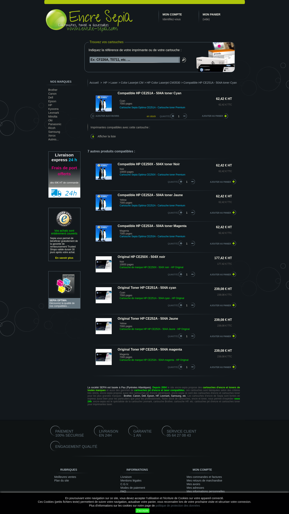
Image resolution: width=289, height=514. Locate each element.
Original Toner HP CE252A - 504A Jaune (148, 318)
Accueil (94, 82)
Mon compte (172, 14)
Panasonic (54, 124)
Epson (52, 101)
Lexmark (53, 112)
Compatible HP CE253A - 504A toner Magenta (152, 226)
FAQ (123, 491)
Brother (53, 89)
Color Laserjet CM (132, 82)
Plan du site (61, 480)
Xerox (52, 135)
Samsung (54, 131)
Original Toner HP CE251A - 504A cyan (147, 287)
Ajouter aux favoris (107, 116)
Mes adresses (195, 487)
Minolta (52, 116)
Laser (114, 82)
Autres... (53, 139)
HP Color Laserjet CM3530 (163, 82)
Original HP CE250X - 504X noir (141, 257)
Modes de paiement (133, 487)
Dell (50, 97)
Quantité (165, 116)
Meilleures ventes (65, 477)
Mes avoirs (193, 484)
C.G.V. (125, 484)
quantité (173, 182)
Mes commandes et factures (204, 476)
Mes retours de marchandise (204, 480)
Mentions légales (131, 480)
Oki (50, 120)
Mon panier (211, 14)
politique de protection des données (178, 505)
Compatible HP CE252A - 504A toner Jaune (150, 195)
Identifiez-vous (172, 19)
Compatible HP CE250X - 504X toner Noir (149, 164)
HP (50, 105)
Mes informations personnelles (206, 491)
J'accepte (142, 510)
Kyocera (53, 109)
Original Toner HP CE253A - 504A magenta (150, 349)
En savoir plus (64, 257)
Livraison (126, 477)
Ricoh (52, 128)
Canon (52, 93)
